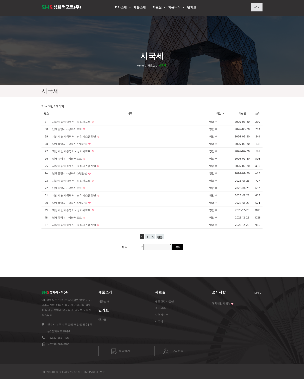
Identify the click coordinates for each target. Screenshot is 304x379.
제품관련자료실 (164, 301)
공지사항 (219, 292)
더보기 (258, 292)
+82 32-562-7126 (58, 337)
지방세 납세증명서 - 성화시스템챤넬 (74, 136)
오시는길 (173, 351)
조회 (257, 113)
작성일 (242, 113)
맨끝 (160, 237)
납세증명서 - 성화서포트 (67, 129)
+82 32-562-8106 (58, 344)
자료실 (157, 7)
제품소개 (139, 7)
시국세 (159, 321)
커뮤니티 (174, 7)
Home (140, 65)
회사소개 (120, 7)
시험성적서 (161, 314)
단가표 (191, 7)
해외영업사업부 (221, 303)
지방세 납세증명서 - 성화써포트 (71, 121)
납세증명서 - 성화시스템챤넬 (70, 143)
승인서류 (160, 308)
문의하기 (120, 351)
